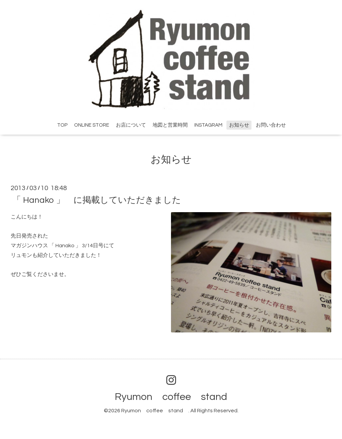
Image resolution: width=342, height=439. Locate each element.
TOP (62, 125)
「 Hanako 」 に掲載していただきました (96, 199)
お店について (131, 125)
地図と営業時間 (170, 125)
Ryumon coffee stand (176, 397)
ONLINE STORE (91, 125)
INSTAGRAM (208, 125)
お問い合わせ (271, 125)
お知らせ (239, 125)
